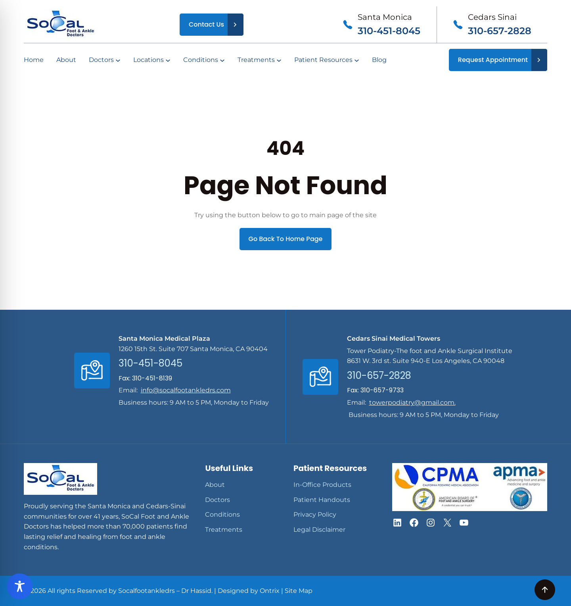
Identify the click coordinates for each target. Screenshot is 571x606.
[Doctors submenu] (118, 60)
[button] (397, 522)
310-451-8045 (389, 31)
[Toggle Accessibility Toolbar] (19, 586)
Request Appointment (493, 59)
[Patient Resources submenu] (356, 60)
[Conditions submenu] (222, 60)
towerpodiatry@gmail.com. (412, 402)
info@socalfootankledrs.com (186, 390)
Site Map (298, 590)
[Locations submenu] (168, 60)
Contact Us (206, 24)
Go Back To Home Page (286, 238)
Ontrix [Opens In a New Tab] (270, 590)
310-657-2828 (499, 31)
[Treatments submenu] (279, 60)
